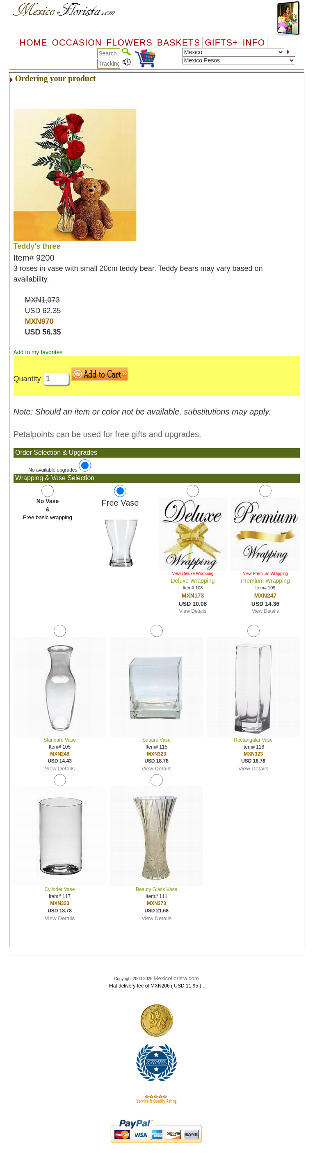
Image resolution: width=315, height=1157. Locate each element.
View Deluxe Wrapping (193, 573)
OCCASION (77, 43)
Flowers (129, 43)
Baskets (178, 43)
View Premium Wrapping (265, 573)
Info (253, 43)
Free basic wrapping (47, 517)
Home (34, 43)
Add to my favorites (38, 352)
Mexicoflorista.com (176, 978)
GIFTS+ (221, 43)
